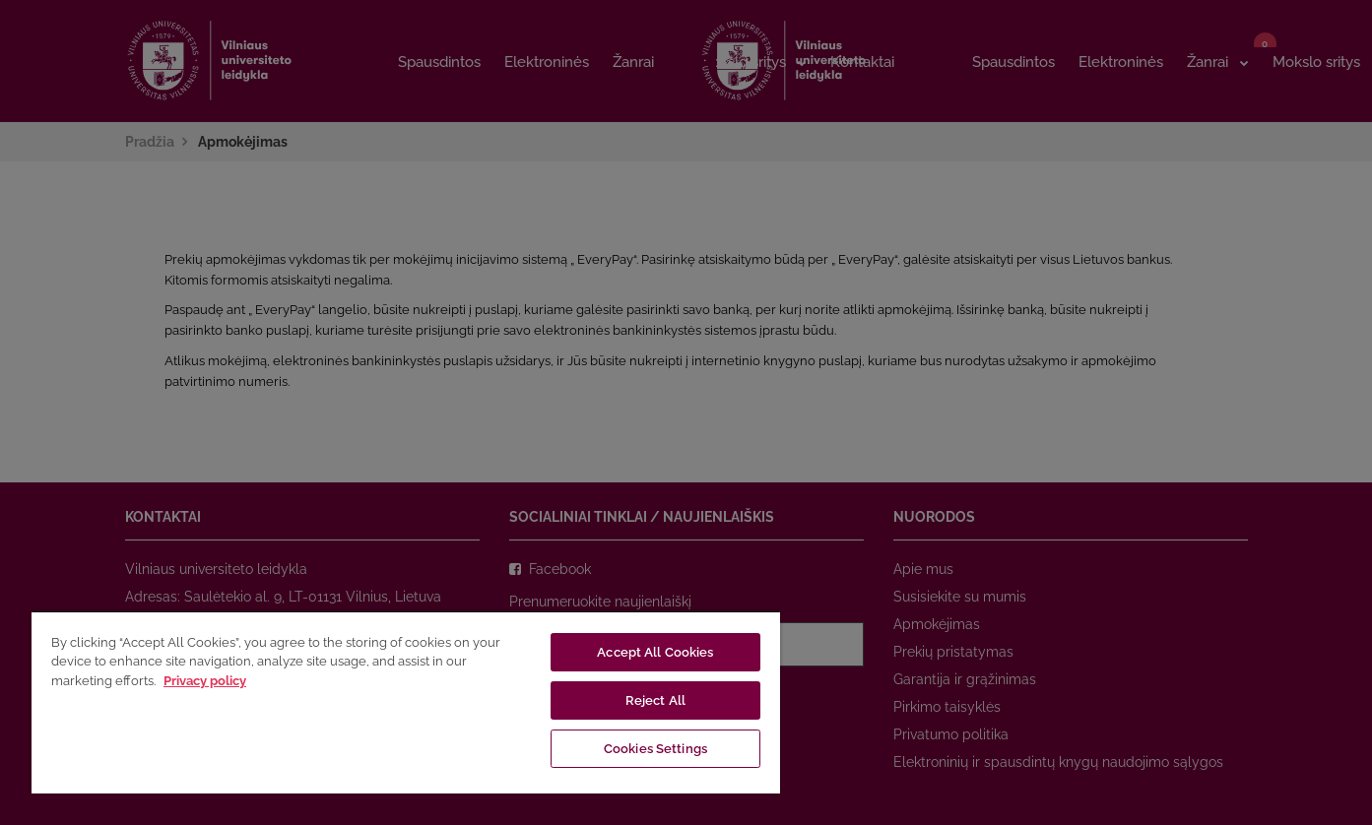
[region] (406, 701)
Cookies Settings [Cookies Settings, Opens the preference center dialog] (655, 748)
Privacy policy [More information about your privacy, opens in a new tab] (204, 680)
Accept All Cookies (655, 652)
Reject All (655, 700)
